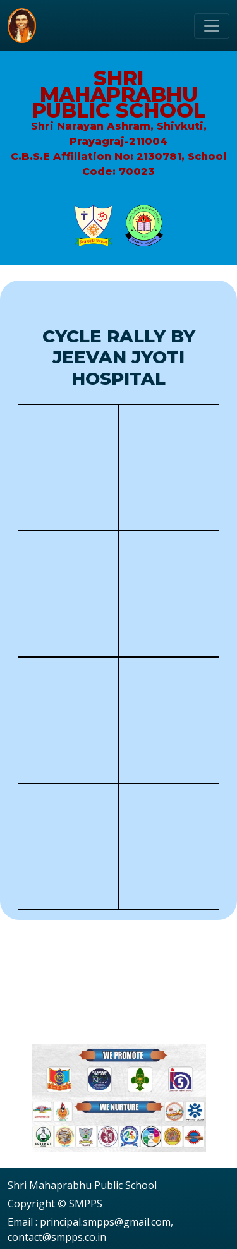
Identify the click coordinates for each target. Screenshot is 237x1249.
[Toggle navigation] (211, 26)
